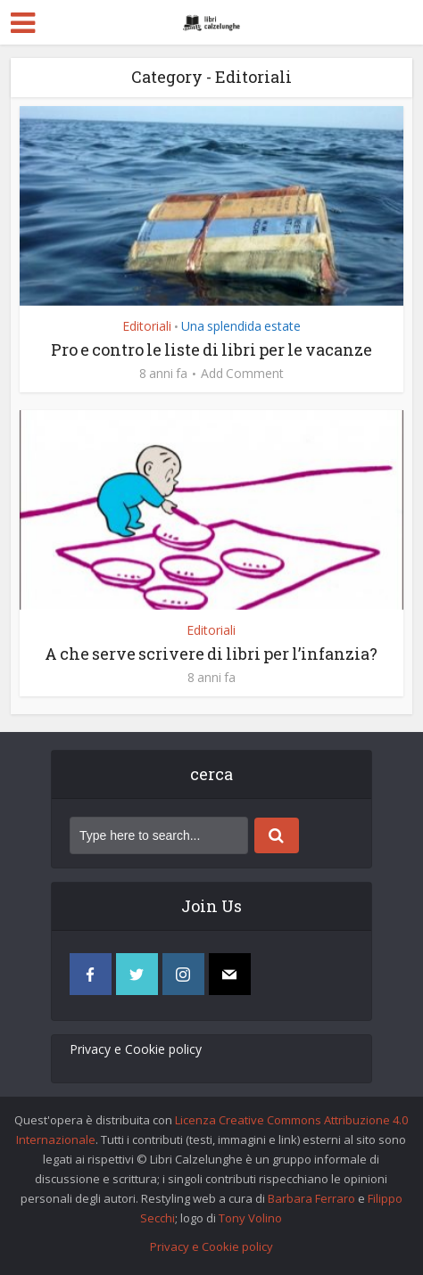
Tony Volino (250, 1218)
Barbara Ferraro (311, 1198)
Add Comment (242, 374)
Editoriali (146, 325)
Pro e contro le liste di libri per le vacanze (211, 349)
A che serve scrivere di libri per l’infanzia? (211, 653)
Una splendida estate (241, 325)
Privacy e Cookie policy (136, 1049)
